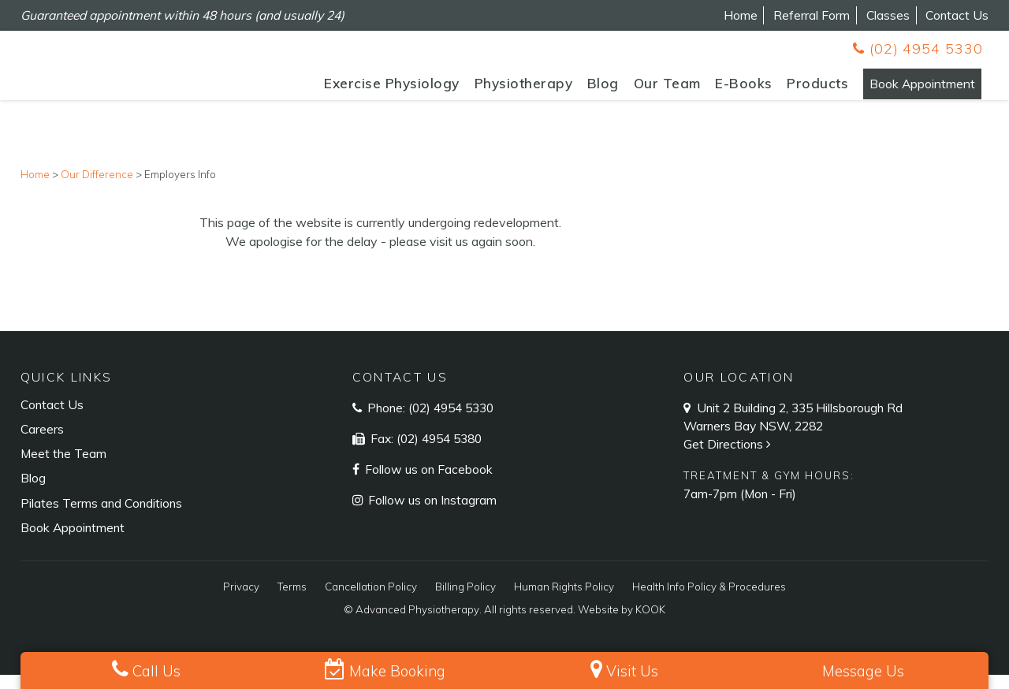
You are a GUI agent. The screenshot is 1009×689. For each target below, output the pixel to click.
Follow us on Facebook (427, 483)
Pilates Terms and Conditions (101, 517)
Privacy (241, 601)
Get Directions (728, 459)
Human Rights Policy (564, 601)
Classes (888, 15)
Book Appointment (904, 89)
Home (741, 15)
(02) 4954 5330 (917, 48)
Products (781, 89)
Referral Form (811, 15)
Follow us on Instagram (431, 514)
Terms (292, 601)
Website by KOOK (621, 624)
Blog (566, 89)
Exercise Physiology (355, 89)
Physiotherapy (486, 89)
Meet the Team (63, 468)
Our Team (630, 89)
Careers (42, 444)
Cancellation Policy (371, 601)
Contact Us (957, 15)
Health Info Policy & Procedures (709, 601)
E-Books (707, 89)
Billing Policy (465, 601)
